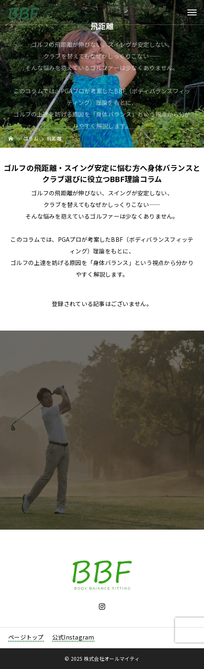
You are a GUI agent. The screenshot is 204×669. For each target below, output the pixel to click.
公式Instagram (73, 637)
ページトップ (26, 637)
